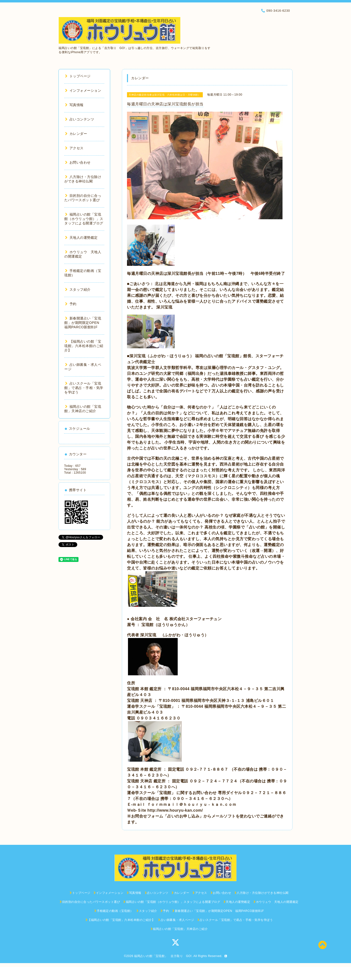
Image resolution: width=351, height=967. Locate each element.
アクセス (74, 148)
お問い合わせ (78, 162)
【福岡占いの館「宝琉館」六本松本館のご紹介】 (83, 345)
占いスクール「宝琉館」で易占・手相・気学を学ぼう (83, 387)
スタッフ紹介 (78, 289)
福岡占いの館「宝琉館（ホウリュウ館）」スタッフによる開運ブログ (83, 218)
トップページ (78, 76)
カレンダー (76, 134)
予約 (71, 304)
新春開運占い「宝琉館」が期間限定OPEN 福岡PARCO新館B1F (83, 322)
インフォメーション (83, 90)
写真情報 (74, 105)
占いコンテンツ (79, 119)
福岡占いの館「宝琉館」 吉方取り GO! (163, 956)
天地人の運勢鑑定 (81, 237)
